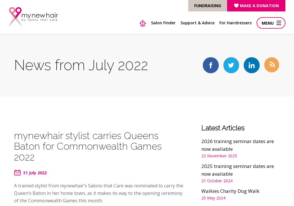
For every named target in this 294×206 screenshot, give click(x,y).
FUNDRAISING (207, 5)
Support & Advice (197, 22)
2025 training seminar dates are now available (237, 170)
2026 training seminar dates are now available (237, 145)
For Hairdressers (235, 22)
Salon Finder (163, 22)
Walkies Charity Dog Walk (230, 191)
